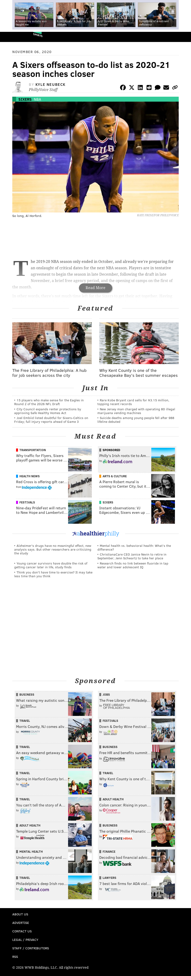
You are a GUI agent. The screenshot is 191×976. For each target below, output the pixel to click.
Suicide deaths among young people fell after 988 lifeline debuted (135, 419)
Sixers (25, 99)
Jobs (106, 694)
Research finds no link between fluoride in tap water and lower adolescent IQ (132, 565)
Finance (109, 851)
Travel (24, 721)
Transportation (32, 450)
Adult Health (113, 799)
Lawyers (109, 878)
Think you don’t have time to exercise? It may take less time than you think (53, 574)
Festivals (27, 502)
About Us (20, 914)
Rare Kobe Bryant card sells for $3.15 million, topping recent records (133, 402)
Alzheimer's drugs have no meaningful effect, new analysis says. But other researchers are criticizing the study (52, 549)
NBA (37, 99)
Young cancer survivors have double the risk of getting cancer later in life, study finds (50, 565)
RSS (15, 956)
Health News (29, 476)
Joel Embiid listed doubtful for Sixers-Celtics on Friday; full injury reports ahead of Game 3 (51, 419)
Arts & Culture (115, 476)
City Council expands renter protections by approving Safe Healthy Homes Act (47, 411)
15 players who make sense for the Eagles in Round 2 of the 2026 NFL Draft (49, 402)
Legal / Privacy (25, 939)
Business (26, 694)
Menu (183, 37)
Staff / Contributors (30, 948)
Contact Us (22, 931)
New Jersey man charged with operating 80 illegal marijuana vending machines (136, 411)
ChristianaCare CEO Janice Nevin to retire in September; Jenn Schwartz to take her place (131, 556)
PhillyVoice (11, 36)
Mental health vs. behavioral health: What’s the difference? (134, 547)
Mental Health (31, 851)
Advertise (20, 922)
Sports (38, 35)
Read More (95, 288)
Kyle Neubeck (50, 84)
